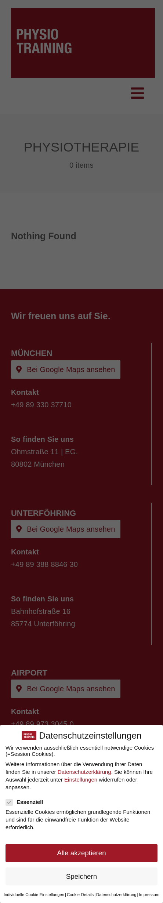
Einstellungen (80, 779)
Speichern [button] (81, 876)
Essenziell (28, 801)
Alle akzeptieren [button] (81, 852)
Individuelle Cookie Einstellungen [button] (34, 894)
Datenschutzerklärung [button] (116, 894)
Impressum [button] (149, 894)
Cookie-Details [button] (80, 894)
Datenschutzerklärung (84, 771)
